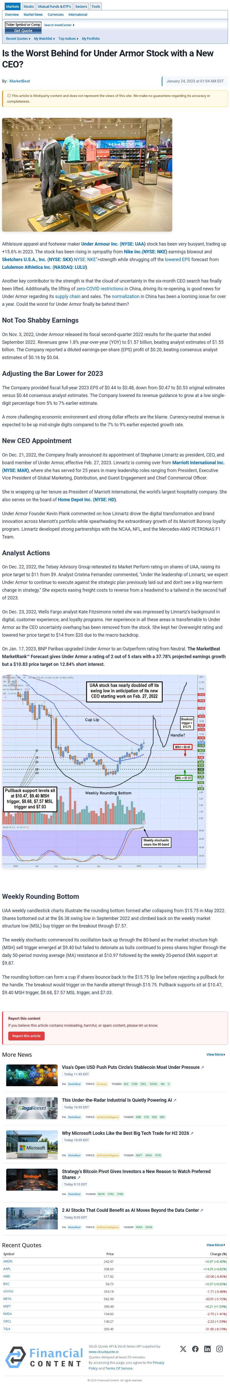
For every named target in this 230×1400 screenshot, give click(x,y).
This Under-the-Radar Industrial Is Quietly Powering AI (119, 1102)
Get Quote (23, 30)
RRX (167, 1120)
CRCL (148, 1084)
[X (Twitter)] (183, 1367)
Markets (12, 6)
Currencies (55, 14)
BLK (129, 1084)
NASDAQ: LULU (69, 267)
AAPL (7, 1278)
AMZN (7, 1271)
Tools (96, 6)
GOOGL (158, 1084)
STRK (123, 1200)
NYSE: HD (104, 499)
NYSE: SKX (60, 259)
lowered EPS (177, 259)
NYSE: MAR (15, 470)
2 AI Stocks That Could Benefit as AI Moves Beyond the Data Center (133, 1218)
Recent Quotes (17, 38)
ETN (150, 1120)
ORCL (7, 1331)
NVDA (153, 1159)
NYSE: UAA (132, 244)
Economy (103, 1084)
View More (215, 1054)
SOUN (153, 1235)
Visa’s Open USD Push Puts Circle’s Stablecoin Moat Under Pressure (133, 1067)
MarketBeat (75, 1084)
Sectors (81, 6)
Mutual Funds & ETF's (54, 6)
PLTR (163, 1159)
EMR (141, 1120)
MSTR (103, 1200)
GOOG (8, 1301)
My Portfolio (91, 38)
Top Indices (67, 38)
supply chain (67, 296)
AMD (6, 1286)
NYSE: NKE (154, 251)
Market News (33, 14)
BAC (6, 1293)
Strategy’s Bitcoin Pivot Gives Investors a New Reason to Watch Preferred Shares (136, 1180)
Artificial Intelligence (109, 1120)
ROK (159, 1120)
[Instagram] (219, 1367)
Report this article (26, 1036)
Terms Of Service (119, 1377)
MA (168, 1084)
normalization (125, 296)
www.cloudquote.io (104, 1361)
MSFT (142, 1159)
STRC (113, 1200)
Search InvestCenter (58, 25)
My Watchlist (43, 38)
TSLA (6, 1338)
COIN (138, 1084)
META (7, 1308)
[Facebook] (195, 1367)
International (78, 14)
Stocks (28, 6)
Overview (12, 14)
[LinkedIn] (207, 1367)
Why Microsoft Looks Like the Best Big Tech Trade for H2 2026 (128, 1137)
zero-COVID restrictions (99, 288)
